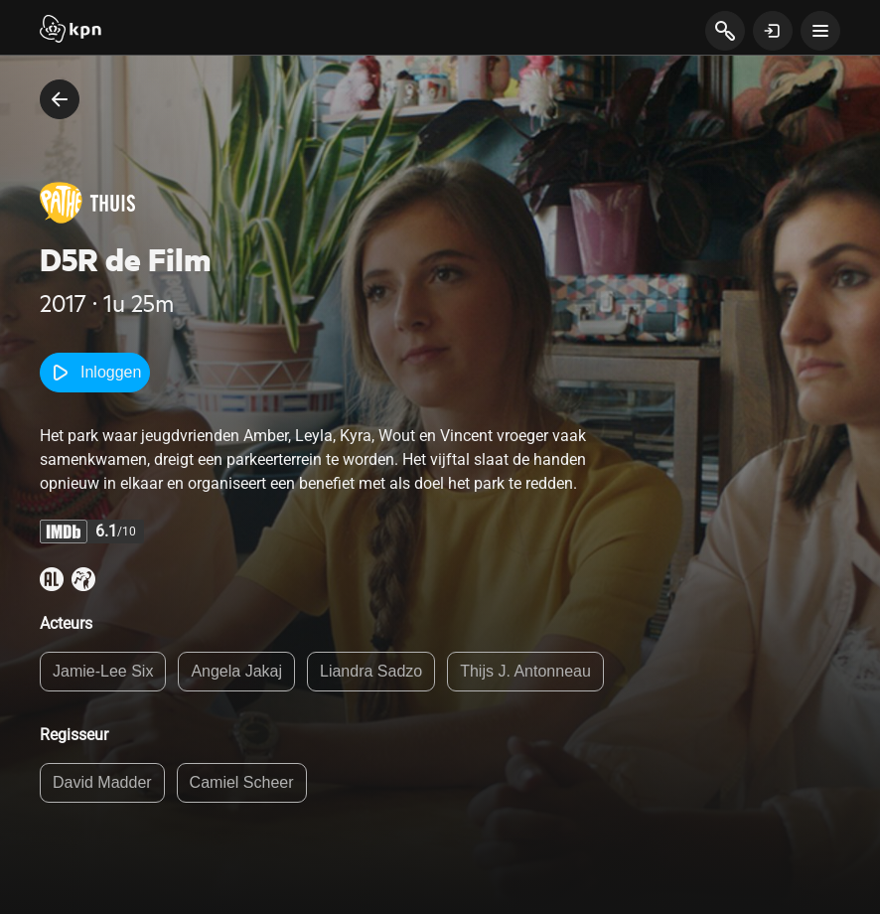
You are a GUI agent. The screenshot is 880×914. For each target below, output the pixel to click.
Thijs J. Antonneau (525, 671)
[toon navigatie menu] (820, 31)
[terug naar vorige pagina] (59, 99)
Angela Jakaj (236, 671)
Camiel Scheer (242, 782)
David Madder (102, 782)
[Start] (70, 31)
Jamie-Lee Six (103, 671)
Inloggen (95, 372)
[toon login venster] (773, 31)
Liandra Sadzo (371, 671)
